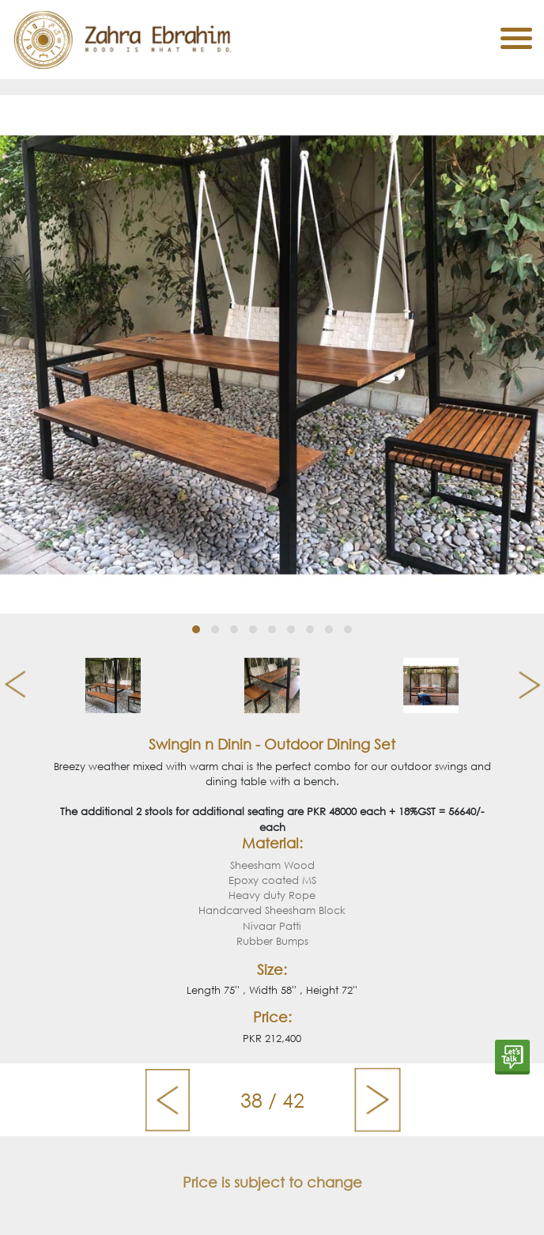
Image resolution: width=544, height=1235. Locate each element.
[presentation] (9, 685)
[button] (196, 629)
